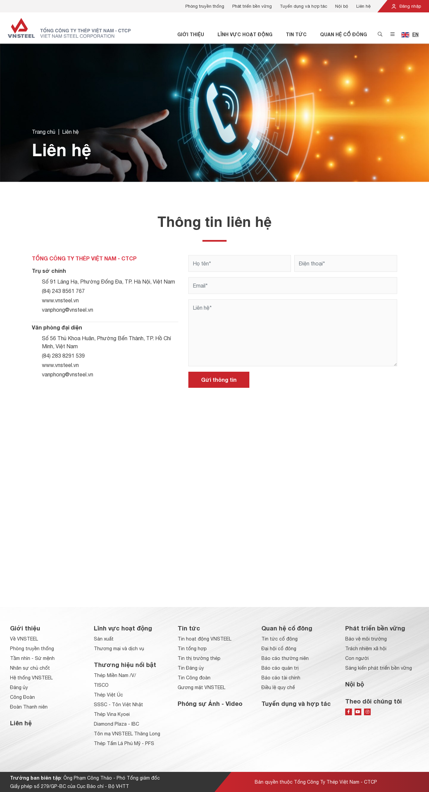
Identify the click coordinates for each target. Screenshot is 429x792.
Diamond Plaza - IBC (116, 724)
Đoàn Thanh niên (29, 707)
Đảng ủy (19, 687)
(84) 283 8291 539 (63, 356)
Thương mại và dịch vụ (119, 648)
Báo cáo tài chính (280, 677)
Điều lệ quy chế (278, 687)
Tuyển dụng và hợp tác (303, 6)
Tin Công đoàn (194, 677)
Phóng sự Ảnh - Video (210, 703)
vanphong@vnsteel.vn (67, 310)
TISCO (101, 685)
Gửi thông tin (219, 379)
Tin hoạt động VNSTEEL (204, 639)
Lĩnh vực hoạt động (245, 34)
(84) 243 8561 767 (63, 291)
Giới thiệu (190, 34)
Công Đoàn (22, 697)
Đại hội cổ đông (278, 648)
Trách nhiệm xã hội (365, 648)
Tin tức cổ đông (279, 639)
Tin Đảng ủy (191, 668)
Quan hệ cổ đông (343, 34)
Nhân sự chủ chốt (30, 668)
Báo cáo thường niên (285, 658)
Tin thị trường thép (199, 658)
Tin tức (296, 34)
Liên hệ (363, 6)
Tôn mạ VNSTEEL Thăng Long (127, 733)
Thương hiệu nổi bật (125, 664)
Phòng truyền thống (204, 6)
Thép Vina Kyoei (112, 714)
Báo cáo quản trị (280, 668)
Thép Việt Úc (108, 694)
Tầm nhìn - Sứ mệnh (32, 658)
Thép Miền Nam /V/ (115, 675)
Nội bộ (341, 6)
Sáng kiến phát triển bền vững (378, 668)
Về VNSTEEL (24, 639)
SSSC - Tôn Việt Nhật (118, 704)
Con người (357, 658)
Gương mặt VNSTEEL (201, 687)
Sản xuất (104, 639)
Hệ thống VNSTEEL (31, 677)
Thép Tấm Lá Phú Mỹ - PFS (124, 743)
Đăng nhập (406, 6)
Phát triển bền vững (252, 6)
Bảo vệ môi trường (366, 639)
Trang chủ (43, 132)
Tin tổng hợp (192, 648)
